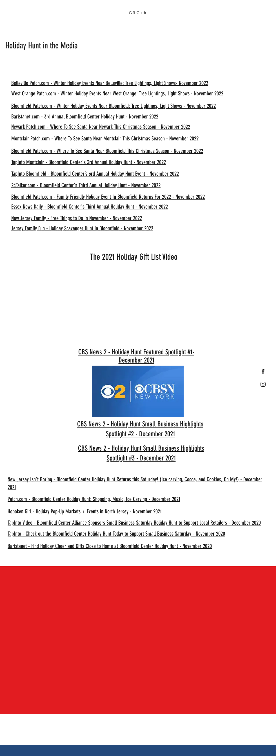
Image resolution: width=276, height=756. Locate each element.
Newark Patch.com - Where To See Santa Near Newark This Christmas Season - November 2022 (100, 126)
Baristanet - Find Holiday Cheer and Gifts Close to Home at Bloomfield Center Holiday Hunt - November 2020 (110, 546)
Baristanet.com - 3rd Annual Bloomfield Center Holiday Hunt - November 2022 (84, 116)
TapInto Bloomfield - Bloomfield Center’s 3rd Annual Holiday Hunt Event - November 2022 (95, 173)
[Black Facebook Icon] (263, 371)
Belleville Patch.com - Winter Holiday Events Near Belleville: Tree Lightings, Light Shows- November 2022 (109, 83)
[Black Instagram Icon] (263, 384)
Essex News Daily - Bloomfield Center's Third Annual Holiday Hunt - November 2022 (89, 206)
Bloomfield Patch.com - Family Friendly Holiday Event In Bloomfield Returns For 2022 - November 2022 (108, 196)
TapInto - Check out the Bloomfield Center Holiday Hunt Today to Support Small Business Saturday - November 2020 (116, 533)
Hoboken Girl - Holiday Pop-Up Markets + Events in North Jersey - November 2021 (85, 511)
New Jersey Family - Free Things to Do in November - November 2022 (76, 218)
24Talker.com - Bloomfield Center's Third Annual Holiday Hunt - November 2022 (86, 185)
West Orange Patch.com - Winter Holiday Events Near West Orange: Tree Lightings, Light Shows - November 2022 (117, 93)
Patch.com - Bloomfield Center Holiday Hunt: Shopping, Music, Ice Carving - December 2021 (94, 499)
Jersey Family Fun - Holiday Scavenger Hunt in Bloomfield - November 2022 (82, 228)
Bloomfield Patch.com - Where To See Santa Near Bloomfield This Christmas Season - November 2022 (107, 150)
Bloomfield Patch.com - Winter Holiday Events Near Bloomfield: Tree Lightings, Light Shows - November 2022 (113, 105)
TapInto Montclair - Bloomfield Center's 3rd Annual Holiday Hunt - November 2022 (88, 162)
